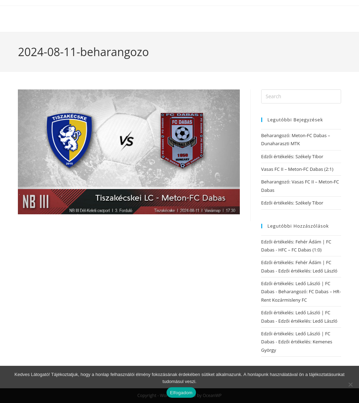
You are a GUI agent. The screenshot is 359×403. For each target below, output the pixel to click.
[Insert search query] (301, 96)
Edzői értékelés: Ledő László (308, 271)
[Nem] (350, 384)
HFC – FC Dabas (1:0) (299, 250)
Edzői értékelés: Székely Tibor (292, 156)
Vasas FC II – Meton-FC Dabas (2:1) (297, 169)
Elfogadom (181, 392)
